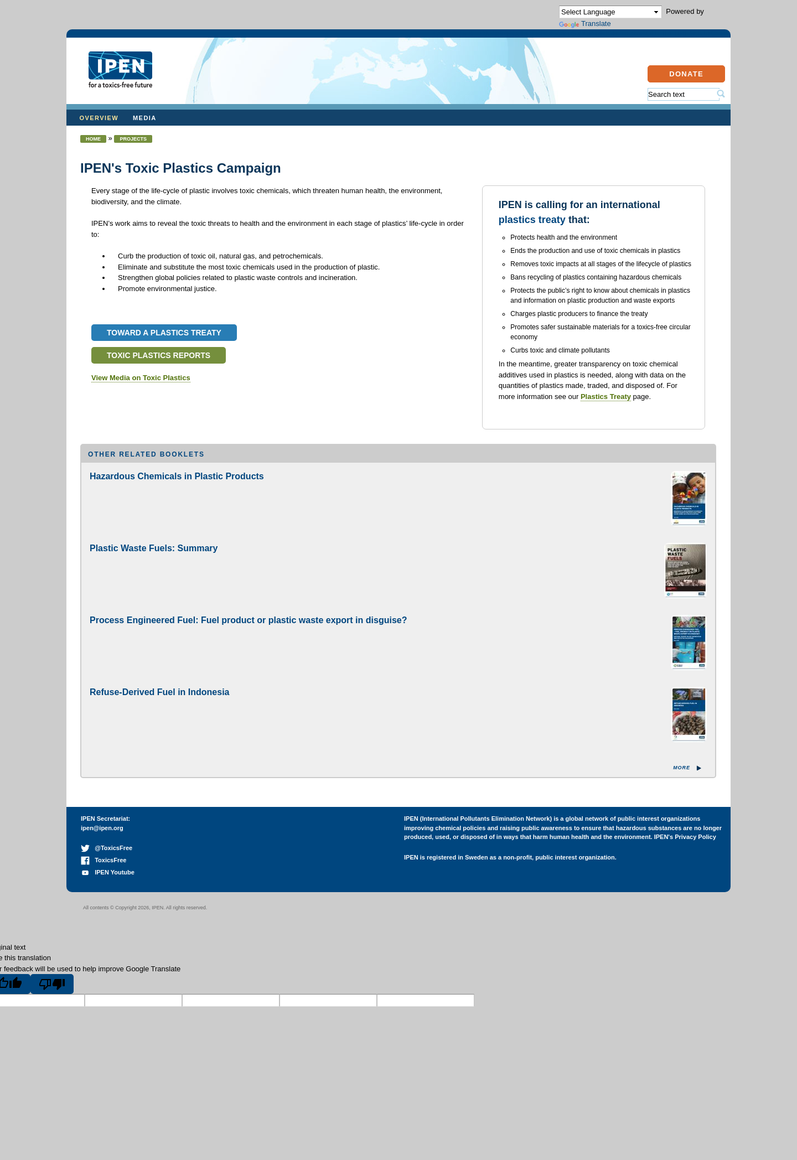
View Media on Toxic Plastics (140, 389)
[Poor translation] (52, 995)
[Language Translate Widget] (610, 12)
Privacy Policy (695, 848)
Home (93, 150)
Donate (686, 85)
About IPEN (602, 41)
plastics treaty (532, 230)
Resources (681, 41)
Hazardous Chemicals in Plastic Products (177, 487)
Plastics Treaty (606, 407)
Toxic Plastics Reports (158, 366)
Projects (358, 41)
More (681, 778)
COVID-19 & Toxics (267, 41)
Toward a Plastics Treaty (164, 343)
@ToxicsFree (106, 859)
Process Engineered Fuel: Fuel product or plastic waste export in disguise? (248, 631)
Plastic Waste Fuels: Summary (154, 559)
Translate (585, 23)
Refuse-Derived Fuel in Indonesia (160, 703)
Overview (99, 129)
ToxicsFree (103, 871)
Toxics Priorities (507, 41)
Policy (423, 41)
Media (145, 129)
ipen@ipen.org (102, 839)
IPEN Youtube (107, 883)
